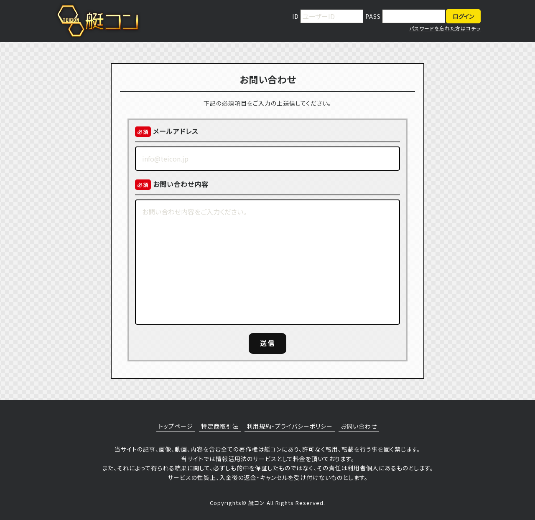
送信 (267, 343)
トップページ (175, 426)
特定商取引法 (220, 426)
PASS (373, 16)
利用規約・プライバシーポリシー (290, 426)
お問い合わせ (359, 426)
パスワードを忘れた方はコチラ (445, 28)
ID (296, 16)
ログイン (463, 16)
